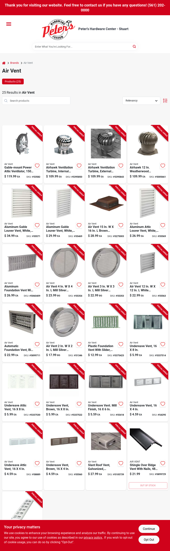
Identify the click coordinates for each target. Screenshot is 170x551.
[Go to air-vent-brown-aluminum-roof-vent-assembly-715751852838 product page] (106, 214)
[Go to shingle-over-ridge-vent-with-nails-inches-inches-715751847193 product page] (148, 456)
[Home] (4, 63)
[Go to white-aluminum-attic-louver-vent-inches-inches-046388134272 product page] (148, 214)
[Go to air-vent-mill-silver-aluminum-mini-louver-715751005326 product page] (64, 333)
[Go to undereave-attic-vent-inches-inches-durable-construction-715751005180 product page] (22, 392)
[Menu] (8, 24)
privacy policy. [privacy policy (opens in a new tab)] (93, 537)
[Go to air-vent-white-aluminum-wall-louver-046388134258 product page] (148, 273)
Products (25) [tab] (13, 81)
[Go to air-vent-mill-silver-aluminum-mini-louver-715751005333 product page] (106, 273)
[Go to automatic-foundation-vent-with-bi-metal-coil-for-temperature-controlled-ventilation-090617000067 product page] (22, 333)
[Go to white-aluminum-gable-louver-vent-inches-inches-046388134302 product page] (64, 214)
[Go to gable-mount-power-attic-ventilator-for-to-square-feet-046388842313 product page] (22, 154)
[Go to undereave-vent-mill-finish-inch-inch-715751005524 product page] (106, 392)
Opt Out (149, 539)
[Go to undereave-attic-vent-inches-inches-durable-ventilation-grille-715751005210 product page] (22, 456)
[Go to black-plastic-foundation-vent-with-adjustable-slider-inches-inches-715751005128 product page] (106, 333)
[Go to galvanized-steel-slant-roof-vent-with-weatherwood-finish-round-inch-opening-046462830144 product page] (106, 456)
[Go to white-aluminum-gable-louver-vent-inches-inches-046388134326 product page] (22, 214)
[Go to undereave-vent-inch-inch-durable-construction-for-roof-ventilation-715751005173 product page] (148, 333)
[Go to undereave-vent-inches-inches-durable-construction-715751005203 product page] (148, 392)
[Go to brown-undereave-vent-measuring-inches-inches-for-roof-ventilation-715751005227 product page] (64, 456)
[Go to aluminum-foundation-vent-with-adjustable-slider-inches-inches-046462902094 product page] (22, 273)
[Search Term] (85, 46)
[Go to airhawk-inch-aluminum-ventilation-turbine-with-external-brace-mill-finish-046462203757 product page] (106, 154)
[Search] (134, 46)
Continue (149, 529)
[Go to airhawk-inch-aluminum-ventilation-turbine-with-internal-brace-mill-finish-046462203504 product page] (64, 154)
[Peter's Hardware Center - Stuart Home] (59, 29)
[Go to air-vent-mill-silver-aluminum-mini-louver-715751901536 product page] (64, 273)
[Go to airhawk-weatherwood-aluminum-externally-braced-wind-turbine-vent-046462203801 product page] (148, 154)
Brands (14, 62)
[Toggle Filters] (165, 100)
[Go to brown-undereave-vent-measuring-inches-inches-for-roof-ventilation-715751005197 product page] (64, 392)
